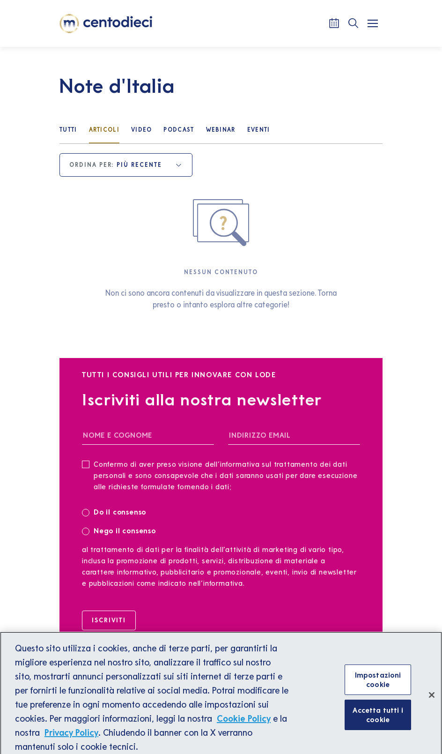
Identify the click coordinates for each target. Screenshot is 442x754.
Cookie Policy (244, 722)
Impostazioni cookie (378, 683)
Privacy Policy (71, 736)
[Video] (141, 131)
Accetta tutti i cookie (378, 718)
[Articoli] (104, 131)
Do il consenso (117, 511)
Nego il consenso (119, 530)
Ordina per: (91, 164)
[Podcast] (178, 131)
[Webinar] (221, 131)
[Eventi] (258, 131)
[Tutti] (68, 131)
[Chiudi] (431, 699)
